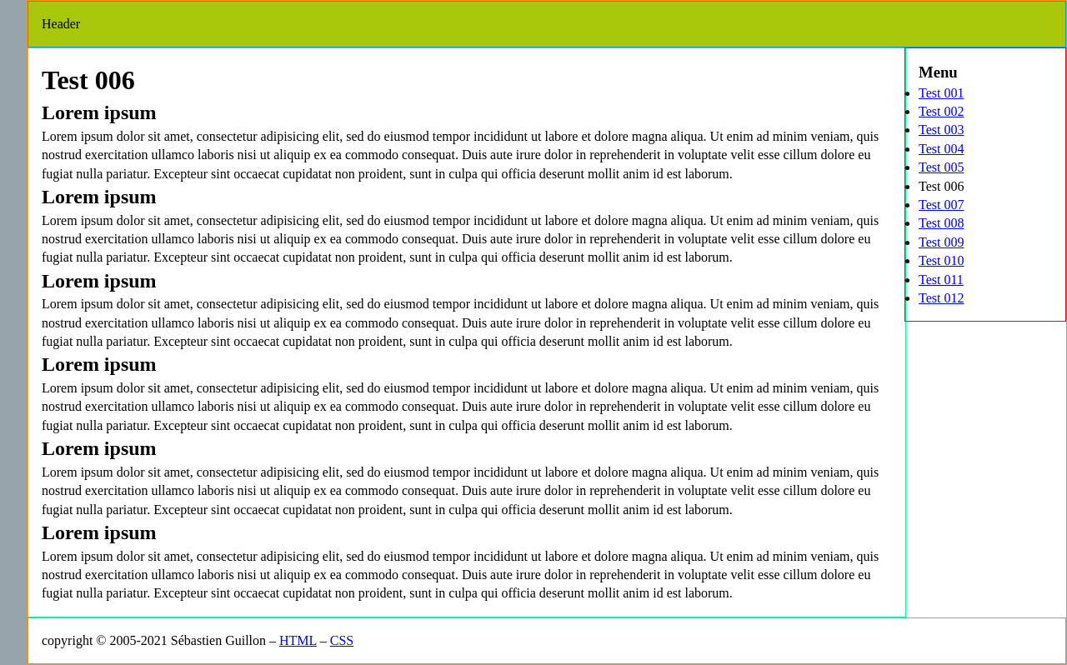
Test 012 (941, 298)
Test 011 (941, 279)
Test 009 (941, 242)
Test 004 (941, 149)
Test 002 (941, 111)
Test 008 (941, 223)
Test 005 (941, 167)
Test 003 (941, 129)
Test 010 (941, 260)
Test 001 (941, 93)
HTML (298, 640)
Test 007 (941, 205)
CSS (341, 640)
